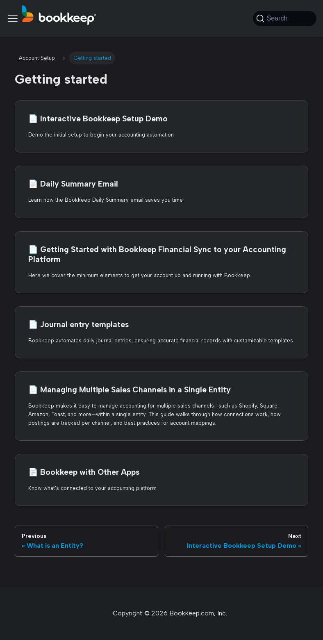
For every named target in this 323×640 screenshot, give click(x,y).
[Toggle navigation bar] (13, 18)
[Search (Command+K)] (284, 18)
